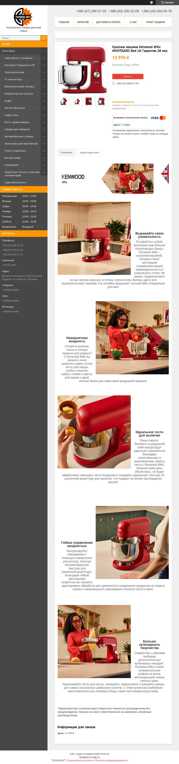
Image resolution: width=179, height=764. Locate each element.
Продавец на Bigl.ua (89, 757)
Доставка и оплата (108, 22)
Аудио (8, 100)
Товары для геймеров (17, 129)
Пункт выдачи (155, 22)
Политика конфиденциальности (111, 760)
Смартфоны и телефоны (19, 58)
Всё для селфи (13, 157)
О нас (133, 22)
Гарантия (83, 22)
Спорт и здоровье (15, 150)
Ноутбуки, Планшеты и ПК (20, 65)
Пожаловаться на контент (80, 760)
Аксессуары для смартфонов (21, 143)
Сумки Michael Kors (15, 182)
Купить (128, 76)
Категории (8, 50)
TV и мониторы (13, 79)
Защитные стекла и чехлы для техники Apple (22, 173)
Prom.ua (105, 754)
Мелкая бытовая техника (19, 86)
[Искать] (43, 38)
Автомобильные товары (19, 136)
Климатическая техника (19, 93)
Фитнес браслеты (15, 107)
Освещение (11, 165)
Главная (64, 22)
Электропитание (14, 72)
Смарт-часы (11, 115)
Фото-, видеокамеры (17, 122)
